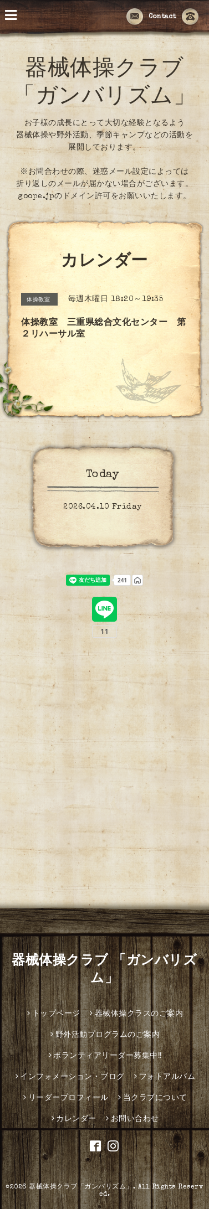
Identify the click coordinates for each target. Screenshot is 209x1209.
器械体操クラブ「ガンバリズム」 (81, 1187)
